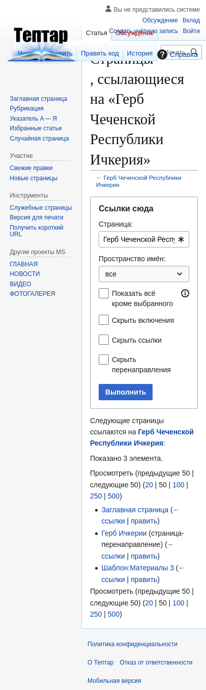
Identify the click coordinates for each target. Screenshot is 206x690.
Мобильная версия (114, 680)
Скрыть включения (143, 320)
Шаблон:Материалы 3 (137, 568)
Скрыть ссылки (137, 340)
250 (96, 496)
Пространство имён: (132, 259)
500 (114, 496)
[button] (185, 293)
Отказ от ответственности (156, 662)
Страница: (116, 224)
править (144, 521)
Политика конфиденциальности (132, 644)
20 (149, 485)
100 (178, 485)
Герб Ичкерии (123, 533)
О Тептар (100, 662)
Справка (176, 54)
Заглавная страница (134, 510)
